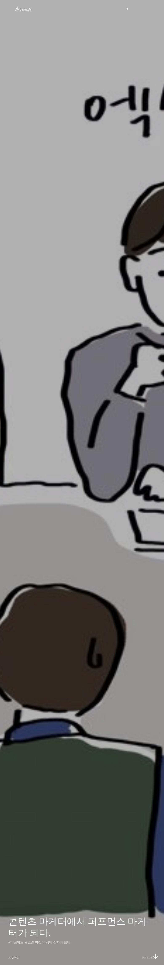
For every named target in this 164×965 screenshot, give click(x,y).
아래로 (155, 956)
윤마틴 (15, 957)
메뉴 (9, 8)
